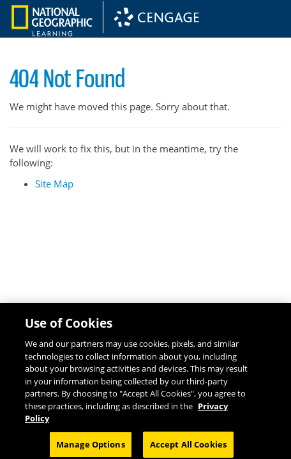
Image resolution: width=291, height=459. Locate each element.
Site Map (54, 183)
